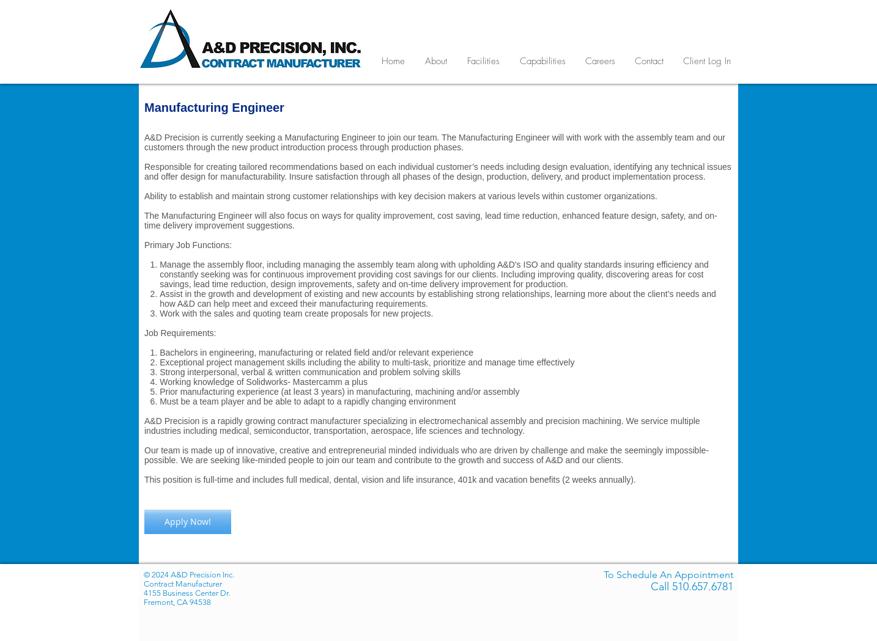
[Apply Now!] (187, 522)
